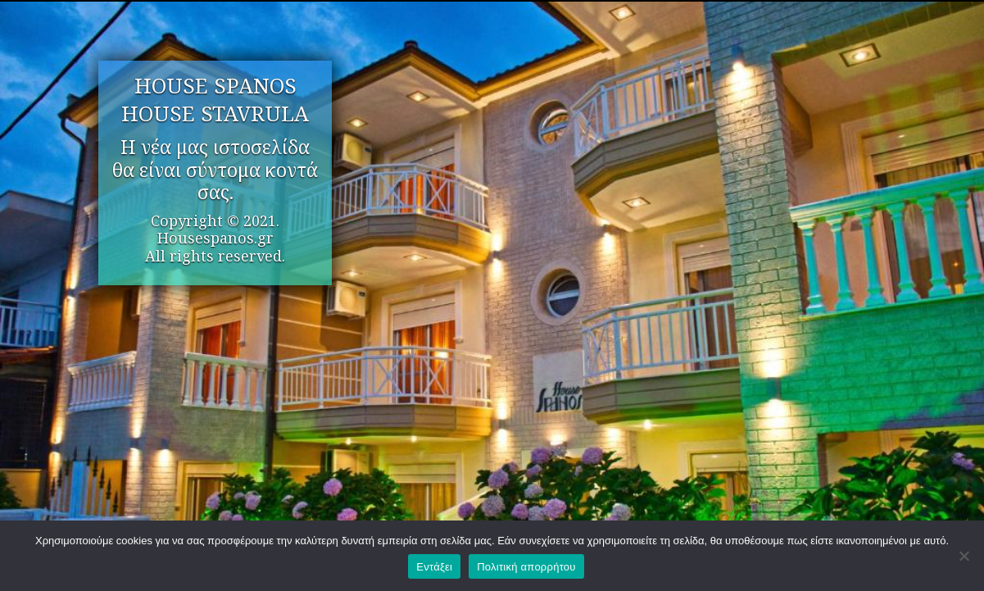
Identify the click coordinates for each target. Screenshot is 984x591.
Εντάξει (434, 567)
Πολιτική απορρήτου (526, 567)
